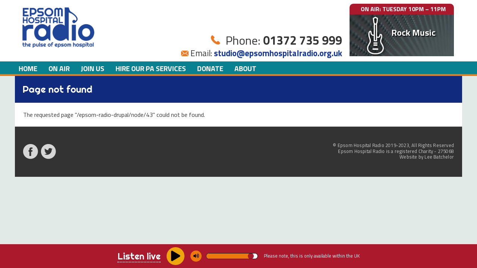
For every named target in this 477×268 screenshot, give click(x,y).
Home (28, 68)
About (245, 68)
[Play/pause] (175, 256)
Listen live (139, 256)
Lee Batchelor (439, 156)
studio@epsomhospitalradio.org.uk (278, 53)
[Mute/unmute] (196, 256)
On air (59, 68)
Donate (210, 68)
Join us (92, 68)
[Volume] (232, 256)
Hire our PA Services (151, 68)
